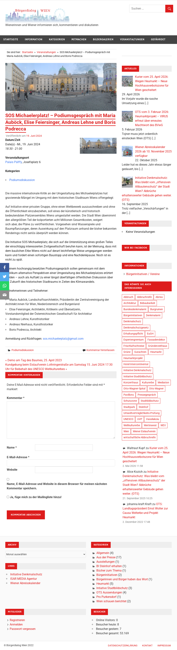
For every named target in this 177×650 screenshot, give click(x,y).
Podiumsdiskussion (22, 180)
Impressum (164, 645)
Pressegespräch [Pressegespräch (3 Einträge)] (147, 394)
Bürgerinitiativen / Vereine (143, 274)
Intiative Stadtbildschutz (112, 588)
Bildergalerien (103, 39)
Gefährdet (158, 39)
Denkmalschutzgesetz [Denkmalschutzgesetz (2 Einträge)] (136, 327)
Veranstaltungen (132, 39)
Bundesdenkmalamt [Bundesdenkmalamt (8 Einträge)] (134, 309)
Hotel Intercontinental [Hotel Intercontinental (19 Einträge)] (135, 364)
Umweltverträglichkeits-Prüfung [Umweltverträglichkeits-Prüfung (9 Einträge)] (141, 413)
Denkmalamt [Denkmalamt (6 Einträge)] (153, 315)
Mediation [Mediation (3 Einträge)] (163, 382)
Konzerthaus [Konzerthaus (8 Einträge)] (130, 382)
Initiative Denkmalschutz (26, 574)
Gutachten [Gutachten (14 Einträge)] (140, 351)
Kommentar (15, 398)
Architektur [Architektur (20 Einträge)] (129, 303)
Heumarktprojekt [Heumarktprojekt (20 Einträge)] (133, 358)
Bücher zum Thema (109, 570)
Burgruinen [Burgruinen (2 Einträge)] (156, 309)
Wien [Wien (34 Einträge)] (126, 431)
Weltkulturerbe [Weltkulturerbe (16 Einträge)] (131, 425)
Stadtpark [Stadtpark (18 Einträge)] (129, 407)
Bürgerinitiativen (106, 575)
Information (33, 39)
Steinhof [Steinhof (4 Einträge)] (143, 407)
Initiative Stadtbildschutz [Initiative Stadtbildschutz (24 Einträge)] (137, 376)
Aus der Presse (105, 557)
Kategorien (57, 39)
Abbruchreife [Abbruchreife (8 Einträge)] (144, 297)
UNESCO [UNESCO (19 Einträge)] (128, 419)
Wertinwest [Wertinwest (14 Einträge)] (150, 425)
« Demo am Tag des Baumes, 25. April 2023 (33, 360)
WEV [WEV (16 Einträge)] (163, 425)
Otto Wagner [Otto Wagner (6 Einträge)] (156, 388)
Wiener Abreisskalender (25, 583)
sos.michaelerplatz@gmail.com (63, 338)
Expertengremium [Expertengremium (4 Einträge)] (133, 339)
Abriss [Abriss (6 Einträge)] (159, 297)
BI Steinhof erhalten (109, 566)
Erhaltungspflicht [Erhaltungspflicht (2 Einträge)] (133, 333)
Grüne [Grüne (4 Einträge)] (126, 351)
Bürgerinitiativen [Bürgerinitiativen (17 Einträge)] (132, 315)
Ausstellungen (105, 561)
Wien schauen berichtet (111, 601)
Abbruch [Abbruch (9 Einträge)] (128, 297)
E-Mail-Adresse (18, 457)
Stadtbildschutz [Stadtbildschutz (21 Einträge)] (150, 400)
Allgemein (102, 553)
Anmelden (16, 624)
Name (12, 447)
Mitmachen (78, 39)
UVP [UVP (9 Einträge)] (139, 419)
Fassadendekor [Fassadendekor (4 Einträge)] (156, 339)
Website (12, 469)
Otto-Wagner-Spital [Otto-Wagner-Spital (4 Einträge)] (134, 388)
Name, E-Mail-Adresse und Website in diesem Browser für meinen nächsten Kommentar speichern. (57, 486)
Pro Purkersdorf (106, 597)
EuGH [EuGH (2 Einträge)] (150, 333)
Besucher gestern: (108, 629)
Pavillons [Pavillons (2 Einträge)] (128, 394)
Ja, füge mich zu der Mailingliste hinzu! (34, 497)
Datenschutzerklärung (122, 645)
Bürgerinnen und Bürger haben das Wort (122, 579)
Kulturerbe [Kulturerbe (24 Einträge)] (148, 382)
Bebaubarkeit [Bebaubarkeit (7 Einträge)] (147, 303)
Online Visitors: (106, 620)
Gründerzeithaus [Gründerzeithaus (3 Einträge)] (157, 345)
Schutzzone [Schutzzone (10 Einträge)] (130, 400)
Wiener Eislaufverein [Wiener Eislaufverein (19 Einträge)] (144, 431)
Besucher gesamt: (108, 633)
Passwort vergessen (23, 629)
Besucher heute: (106, 624)
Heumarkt (102, 583)
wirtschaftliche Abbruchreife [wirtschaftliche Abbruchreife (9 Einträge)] (139, 437)
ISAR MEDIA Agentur (23, 578)
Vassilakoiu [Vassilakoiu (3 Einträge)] (152, 419)
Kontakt (147, 645)
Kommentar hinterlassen (100, 350)
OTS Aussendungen (109, 592)
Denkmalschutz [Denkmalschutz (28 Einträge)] (132, 321)
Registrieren (17, 620)
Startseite (10, 39)
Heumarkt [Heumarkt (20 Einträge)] (156, 351)
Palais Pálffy (13, 162)
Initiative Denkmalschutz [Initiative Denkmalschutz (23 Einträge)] (137, 370)
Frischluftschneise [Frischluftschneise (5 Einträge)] (133, 345)
